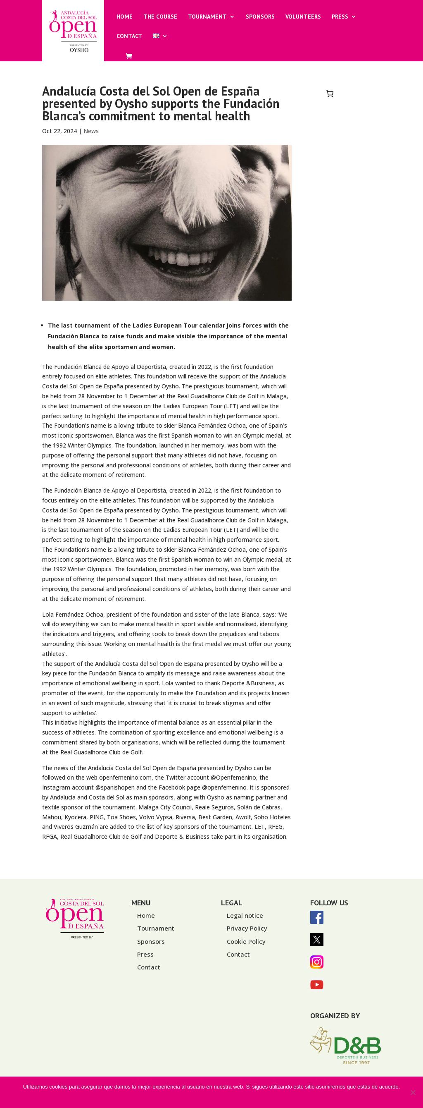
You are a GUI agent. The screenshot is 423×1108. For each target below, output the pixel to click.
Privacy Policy (247, 928)
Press (340, 17)
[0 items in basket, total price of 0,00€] (330, 93)
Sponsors (260, 17)
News (91, 131)
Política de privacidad (221, 1097)
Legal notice (245, 915)
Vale (186, 1097)
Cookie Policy (246, 941)
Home (124, 17)
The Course (160, 17)
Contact (129, 36)
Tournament (207, 17)
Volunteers (303, 17)
